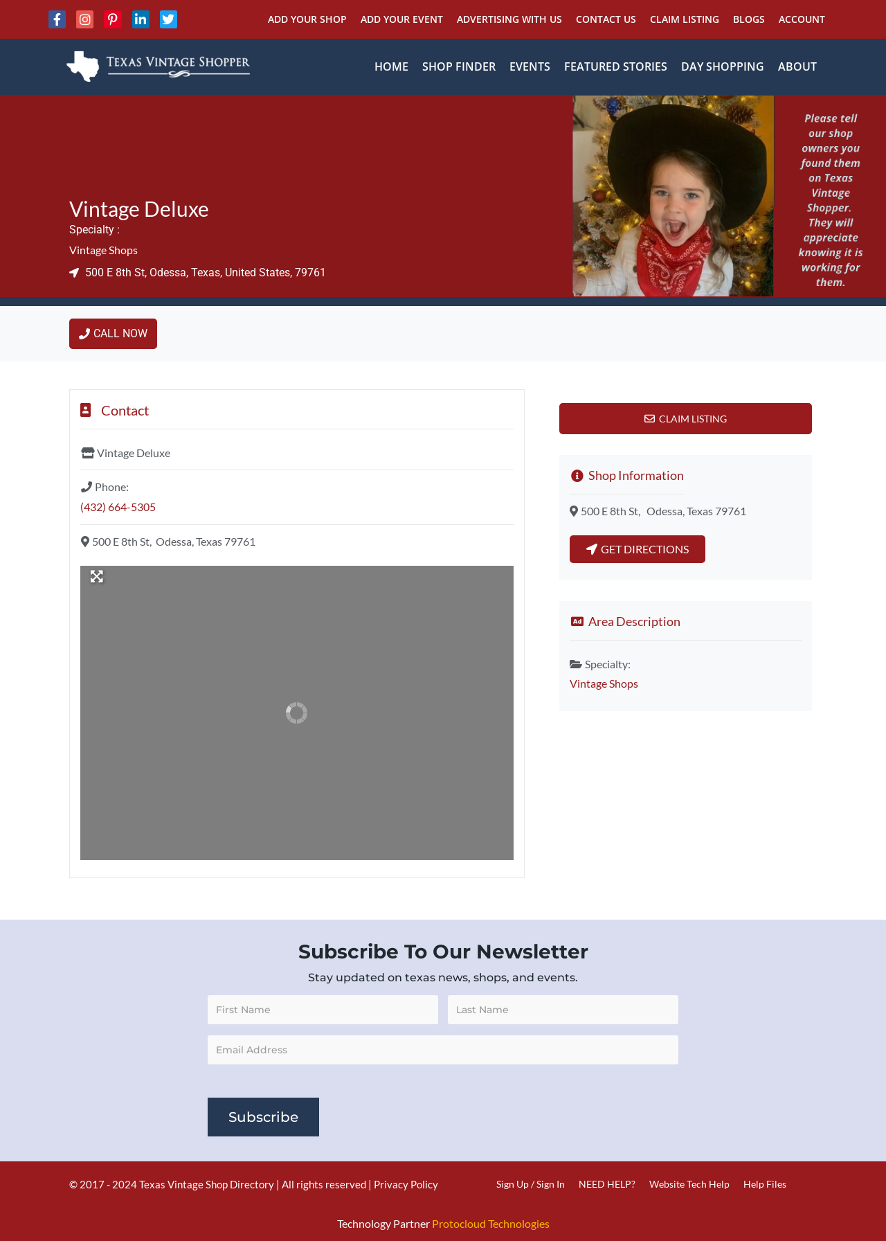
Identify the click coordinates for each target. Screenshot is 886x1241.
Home (391, 66)
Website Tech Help (689, 1184)
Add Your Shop (307, 19)
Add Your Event (402, 19)
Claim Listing (684, 19)
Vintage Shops (103, 249)
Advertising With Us (509, 19)
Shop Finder (459, 66)
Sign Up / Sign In (530, 1184)
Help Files (764, 1184)
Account (802, 19)
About (797, 66)
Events (529, 66)
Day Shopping (722, 66)
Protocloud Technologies (491, 1223)
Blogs (749, 19)
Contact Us (606, 19)
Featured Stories (615, 66)
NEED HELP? (607, 1184)
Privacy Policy (406, 1184)
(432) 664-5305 (118, 506)
